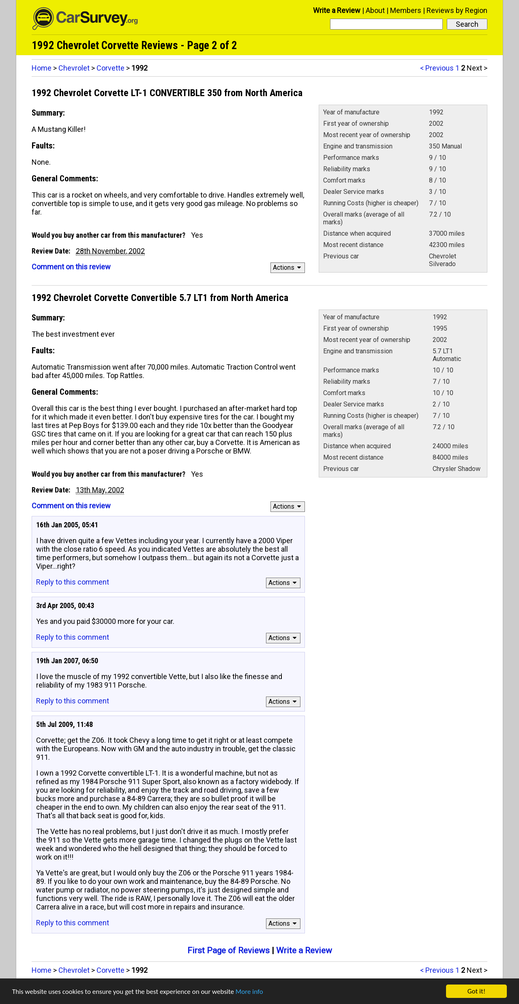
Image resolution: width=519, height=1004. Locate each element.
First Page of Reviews (228, 950)
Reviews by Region (457, 10)
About (375, 10)
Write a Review (336, 10)
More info (249, 991)
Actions (288, 267)
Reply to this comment (72, 582)
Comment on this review (71, 266)
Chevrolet (74, 68)
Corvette (110, 68)
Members (405, 10)
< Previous (437, 68)
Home (41, 68)
